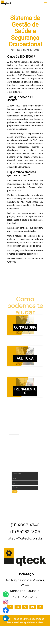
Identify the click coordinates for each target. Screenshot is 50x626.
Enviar (19, 487)
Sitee (40, 622)
